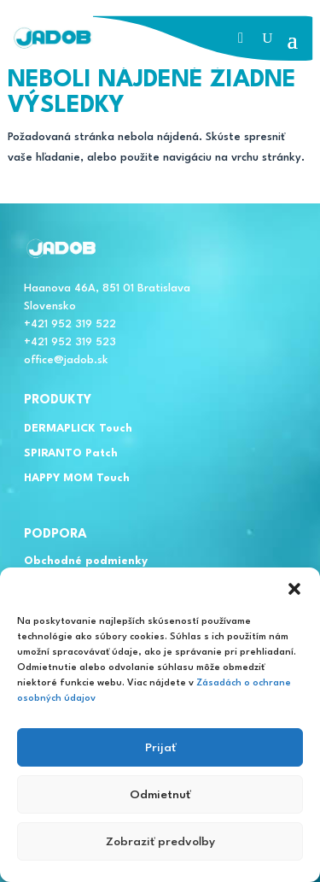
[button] (294, 588)
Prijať (160, 748)
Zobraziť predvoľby (160, 842)
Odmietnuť (160, 795)
